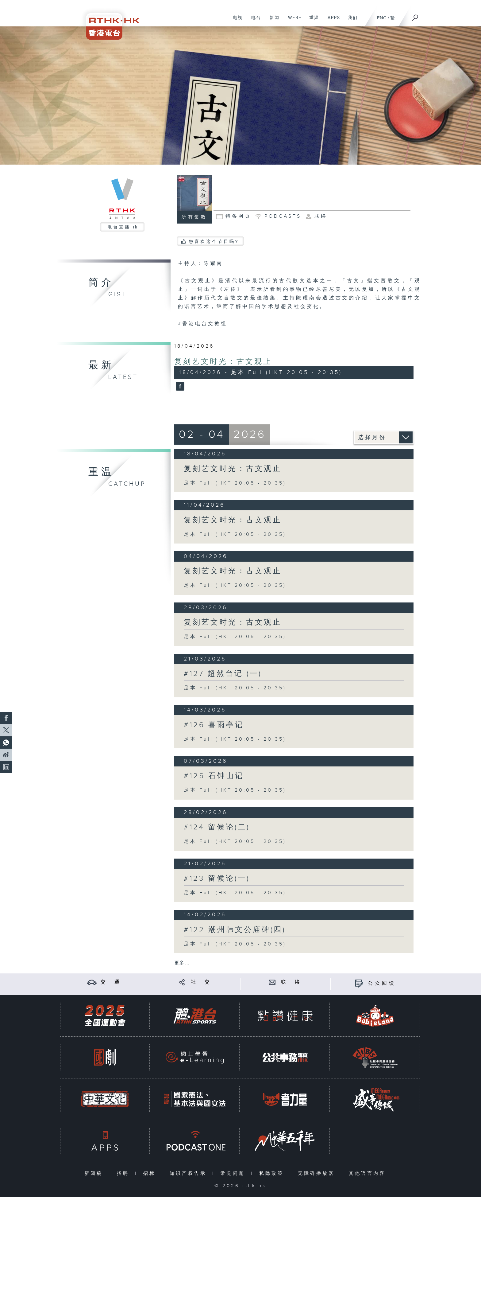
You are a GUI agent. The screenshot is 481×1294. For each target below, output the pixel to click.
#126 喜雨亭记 (214, 725)
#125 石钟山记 (214, 776)
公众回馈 (382, 983)
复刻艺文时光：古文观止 (223, 361)
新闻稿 (95, 1173)
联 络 (291, 982)
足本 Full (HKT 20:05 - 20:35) (235, 483)
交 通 (111, 982)
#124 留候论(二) (217, 827)
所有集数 (194, 217)
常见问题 (234, 1173)
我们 (350, 20)
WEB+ (292, 20)
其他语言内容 (368, 1173)
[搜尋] (415, 15)
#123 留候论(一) (217, 878)
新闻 (272, 20)
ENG (382, 18)
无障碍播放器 (317, 1173)
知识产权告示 (189, 1173)
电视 (235, 20)
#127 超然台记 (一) (223, 673)
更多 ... (181, 963)
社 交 (201, 982)
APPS (331, 20)
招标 (150, 1173)
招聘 (124, 1173)
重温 (312, 20)
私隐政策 (273, 1173)
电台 (254, 20)
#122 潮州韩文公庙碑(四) (235, 930)
